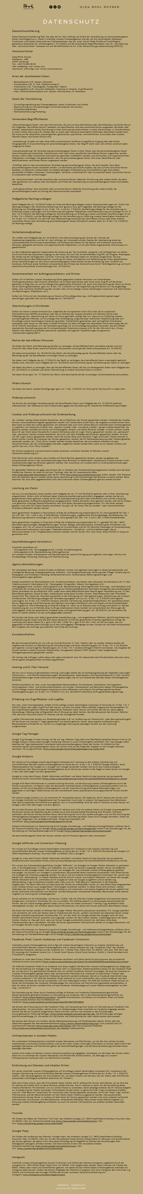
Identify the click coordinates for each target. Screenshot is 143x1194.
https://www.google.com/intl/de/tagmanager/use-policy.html (73, 749)
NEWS (136, 32)
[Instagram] (55, 6)
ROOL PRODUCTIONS (129, 20)
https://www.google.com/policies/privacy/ (76, 1121)
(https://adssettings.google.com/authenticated (87, 831)
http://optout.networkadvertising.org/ (80, 1023)
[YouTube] (59, 6)
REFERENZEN (133, 24)
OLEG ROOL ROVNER (129, 16)
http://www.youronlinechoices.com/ (83, 475)
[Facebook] (50, 6)
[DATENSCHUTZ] (78, 1185)
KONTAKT (134, 28)
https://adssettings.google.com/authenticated (40, 1123)
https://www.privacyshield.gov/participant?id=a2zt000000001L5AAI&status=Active (84, 779)
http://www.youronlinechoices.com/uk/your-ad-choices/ (41, 1028)
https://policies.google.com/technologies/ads (73, 828)
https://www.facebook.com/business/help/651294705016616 (53, 1002)
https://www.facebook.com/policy (39, 997)
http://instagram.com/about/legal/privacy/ (44, 1175)
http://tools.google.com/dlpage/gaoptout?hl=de (48, 821)
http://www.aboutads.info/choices (54, 1026)
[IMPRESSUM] (63, 1185)
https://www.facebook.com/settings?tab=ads (72, 1014)
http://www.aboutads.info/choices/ (29, 475)
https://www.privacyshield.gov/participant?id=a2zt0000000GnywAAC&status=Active (85, 961)
